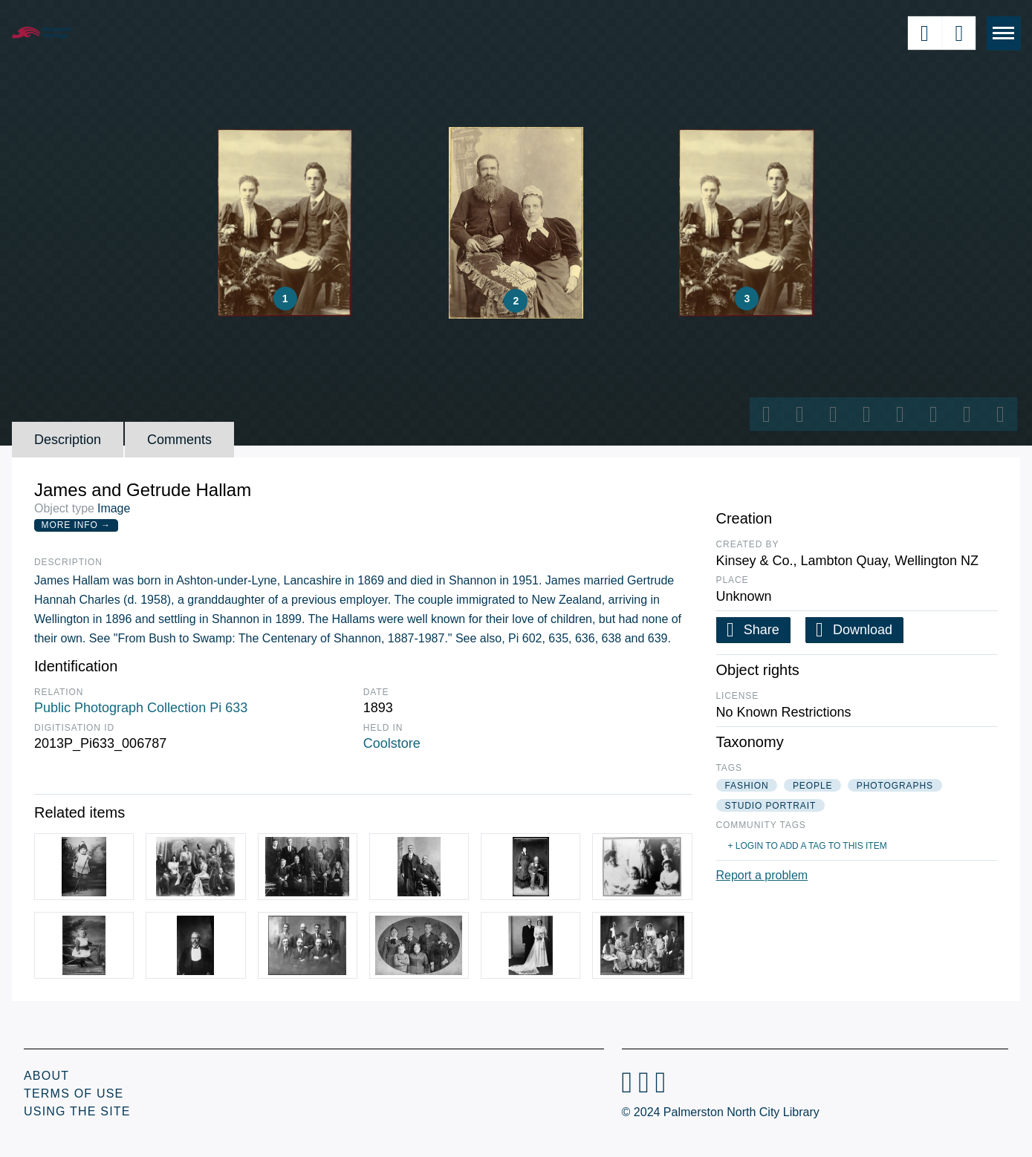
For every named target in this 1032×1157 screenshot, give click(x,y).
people (812, 785)
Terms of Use (73, 1093)
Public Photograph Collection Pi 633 (140, 707)
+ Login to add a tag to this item (807, 846)
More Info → (76, 525)
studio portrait (771, 806)
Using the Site (77, 1111)
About (46, 1075)
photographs (895, 785)
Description (67, 439)
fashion (747, 785)
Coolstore (392, 743)
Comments (179, 439)
